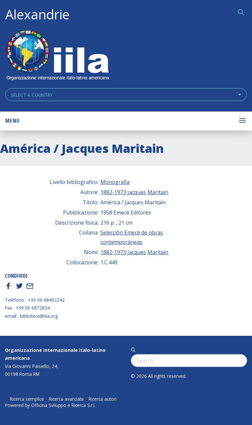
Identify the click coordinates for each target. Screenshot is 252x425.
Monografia (115, 182)
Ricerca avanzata (66, 399)
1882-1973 (113, 192)
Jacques (136, 192)
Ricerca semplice (27, 399)
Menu (12, 120)
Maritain (157, 192)
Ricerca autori (102, 399)
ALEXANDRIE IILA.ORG (57, 56)
